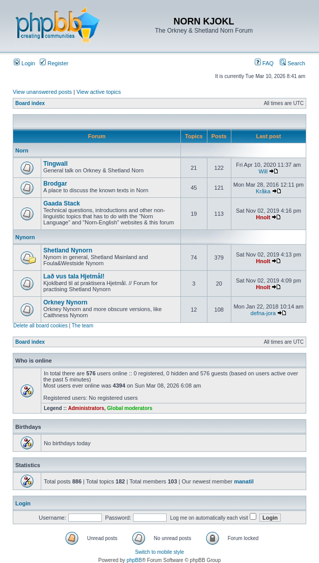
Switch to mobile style (159, 552)
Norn (22, 150)
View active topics (98, 92)
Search (292, 63)
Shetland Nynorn (67, 250)
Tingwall (55, 163)
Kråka (263, 191)
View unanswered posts (42, 92)
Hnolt (263, 217)
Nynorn (25, 237)
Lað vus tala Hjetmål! (73, 276)
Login (24, 63)
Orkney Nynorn (65, 302)
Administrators (86, 408)
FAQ (264, 63)
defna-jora (263, 313)
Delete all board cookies (40, 325)
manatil (244, 481)
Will (263, 171)
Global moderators (129, 408)
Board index (30, 103)
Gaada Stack (61, 203)
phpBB (134, 560)
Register (54, 63)
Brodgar (55, 183)
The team (82, 325)
